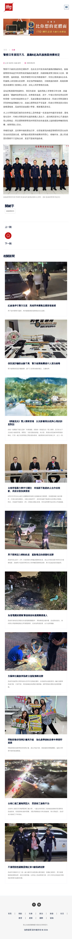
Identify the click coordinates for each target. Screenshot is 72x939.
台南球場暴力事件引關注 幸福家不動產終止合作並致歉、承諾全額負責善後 (34, 489)
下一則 (8, 243)
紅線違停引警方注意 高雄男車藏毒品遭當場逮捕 (32, 305)
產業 (31, 918)
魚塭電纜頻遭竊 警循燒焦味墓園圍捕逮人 (27, 615)
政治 (41, 913)
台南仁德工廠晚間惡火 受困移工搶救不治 (28, 803)
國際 (41, 918)
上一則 (8, 227)
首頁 (5, 50)
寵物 (51, 918)
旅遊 (51, 913)
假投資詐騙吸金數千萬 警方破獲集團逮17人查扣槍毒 (34, 363)
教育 (20, 918)
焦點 (20, 913)
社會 (30, 913)
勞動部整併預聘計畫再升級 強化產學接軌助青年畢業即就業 (35, 741)
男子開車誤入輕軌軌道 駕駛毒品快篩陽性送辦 (31, 554)
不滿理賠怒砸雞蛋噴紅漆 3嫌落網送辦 (26, 867)
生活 (62, 913)
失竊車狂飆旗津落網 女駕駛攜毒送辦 (25, 676)
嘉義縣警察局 (10, 211)
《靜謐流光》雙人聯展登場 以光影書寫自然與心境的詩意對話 (35, 423)
